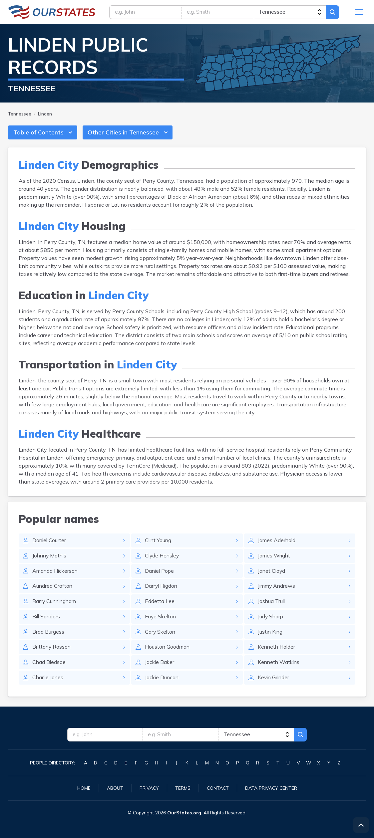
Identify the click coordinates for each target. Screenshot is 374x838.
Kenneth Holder (277, 648)
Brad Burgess (48, 633)
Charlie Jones (48, 679)
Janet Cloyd (272, 572)
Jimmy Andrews (277, 587)
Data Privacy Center (271, 788)
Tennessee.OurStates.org (52, 12)
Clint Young (159, 541)
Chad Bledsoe (49, 664)
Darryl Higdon (162, 587)
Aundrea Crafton (52, 587)
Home (84, 788)
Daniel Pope (160, 572)
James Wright (274, 556)
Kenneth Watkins (279, 664)
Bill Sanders (46, 618)
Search (334, 12)
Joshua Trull (272, 602)
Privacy (149, 788)
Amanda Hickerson (55, 572)
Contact (218, 788)
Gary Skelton (161, 633)
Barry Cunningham (55, 602)
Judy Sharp (271, 618)
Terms (182, 788)
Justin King (271, 633)
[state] (291, 12)
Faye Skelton (161, 618)
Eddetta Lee (160, 602)
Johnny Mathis (50, 556)
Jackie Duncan (162, 679)
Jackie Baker (160, 664)
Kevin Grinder (274, 679)
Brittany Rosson (52, 648)
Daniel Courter (49, 541)
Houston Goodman (167, 648)
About (115, 788)
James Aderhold (277, 541)
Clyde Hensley (163, 556)
